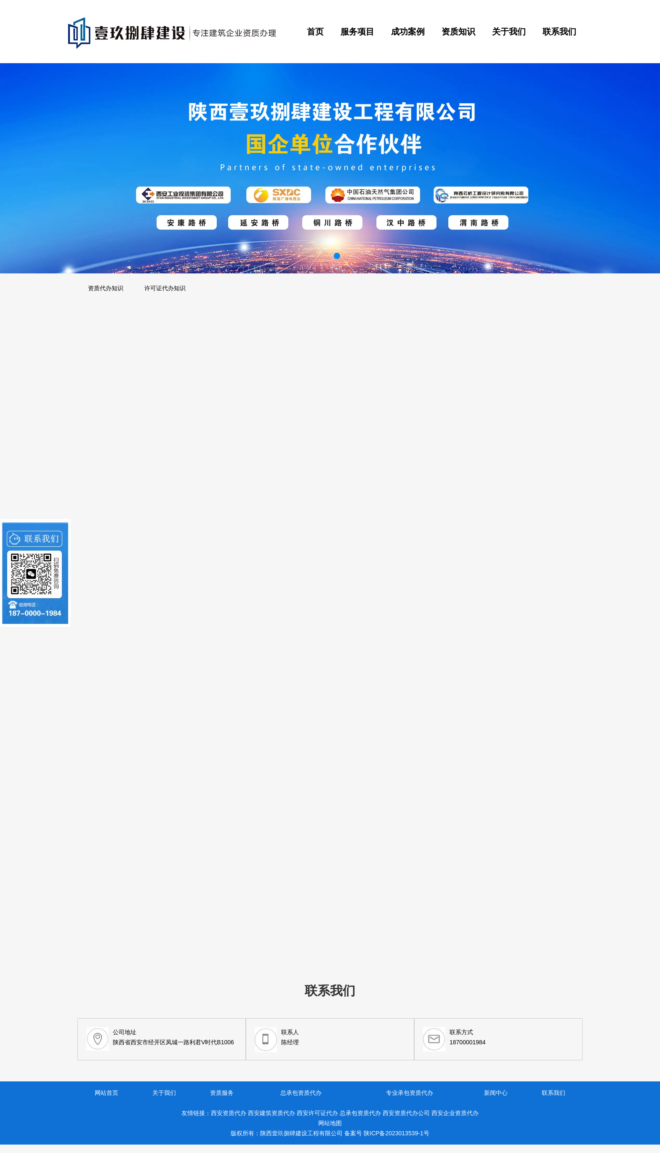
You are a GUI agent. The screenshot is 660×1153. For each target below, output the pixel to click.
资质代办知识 (105, 288)
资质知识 (458, 31)
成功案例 (408, 31)
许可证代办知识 (165, 288)
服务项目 (357, 31)
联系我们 (559, 31)
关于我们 (509, 31)
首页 (315, 31)
